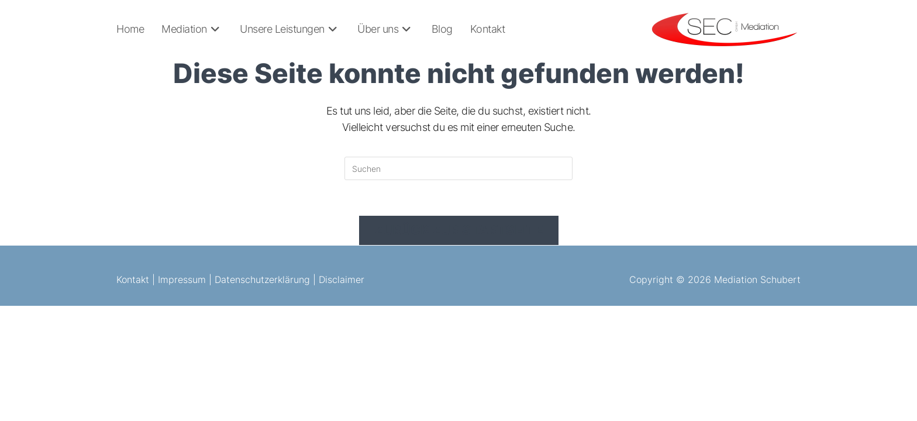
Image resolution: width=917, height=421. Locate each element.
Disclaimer (341, 279)
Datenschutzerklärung (262, 279)
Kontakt (132, 279)
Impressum (182, 279)
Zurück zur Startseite (458, 229)
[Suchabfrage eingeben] (458, 168)
